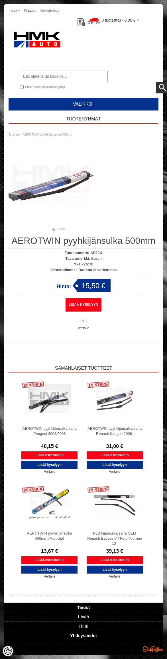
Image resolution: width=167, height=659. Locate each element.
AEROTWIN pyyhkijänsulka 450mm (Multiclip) (49, 536)
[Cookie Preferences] (8, 651)
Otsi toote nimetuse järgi (45, 87)
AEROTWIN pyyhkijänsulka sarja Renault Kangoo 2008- (114, 431)
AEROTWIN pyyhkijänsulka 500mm (47, 134)
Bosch (96, 258)
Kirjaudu (30, 11)
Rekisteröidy (49, 11)
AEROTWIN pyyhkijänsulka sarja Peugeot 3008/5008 (50, 431)
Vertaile (83, 328)
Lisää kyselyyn (83, 305)
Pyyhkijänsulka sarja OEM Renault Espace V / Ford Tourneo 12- (114, 538)
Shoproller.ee (153, 649)
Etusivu (14, 134)
